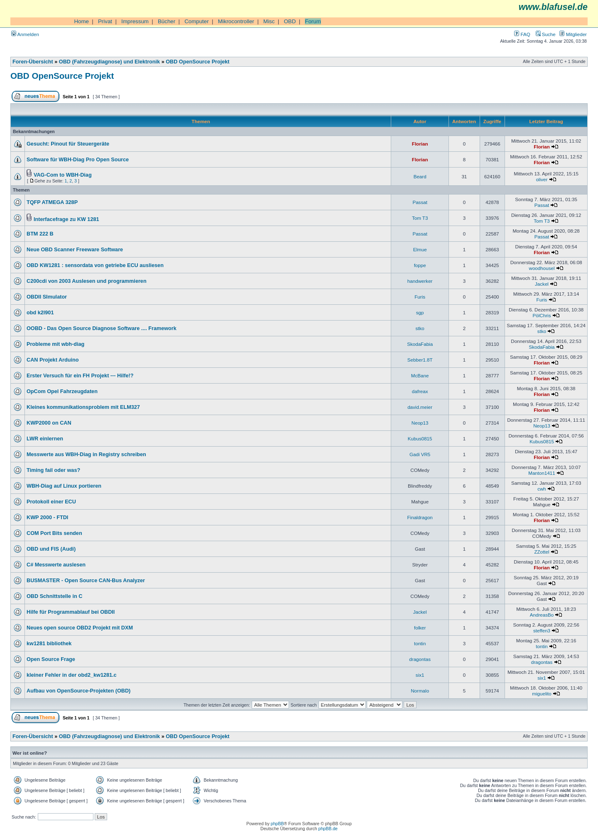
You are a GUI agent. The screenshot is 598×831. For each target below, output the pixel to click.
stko (420, 328)
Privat (105, 21)
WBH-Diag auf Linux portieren (64, 486)
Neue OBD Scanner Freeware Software (75, 250)
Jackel (542, 284)
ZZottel (541, 551)
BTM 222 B (40, 234)
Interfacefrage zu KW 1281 (66, 219)
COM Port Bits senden (54, 533)
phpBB (277, 823)
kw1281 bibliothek (49, 643)
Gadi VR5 (419, 454)
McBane (420, 375)
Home (81, 21)
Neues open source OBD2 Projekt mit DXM (80, 628)
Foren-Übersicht (32, 62)
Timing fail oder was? (53, 470)
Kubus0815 (420, 438)
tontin (420, 643)
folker (420, 627)
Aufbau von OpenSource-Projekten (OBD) (78, 691)
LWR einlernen (45, 439)
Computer (196, 21)
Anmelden (25, 34)
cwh (541, 488)
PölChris (542, 315)
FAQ (522, 34)
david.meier (419, 407)
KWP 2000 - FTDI (47, 517)
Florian (420, 143)
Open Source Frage (51, 659)
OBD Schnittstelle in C (54, 596)
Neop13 (420, 422)
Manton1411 (541, 473)
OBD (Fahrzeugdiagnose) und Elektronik (109, 62)
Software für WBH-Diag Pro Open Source (78, 160)
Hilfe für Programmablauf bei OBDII (71, 612)
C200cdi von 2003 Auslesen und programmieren (87, 281)
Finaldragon (420, 517)
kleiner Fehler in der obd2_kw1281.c (72, 675)
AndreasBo (542, 614)
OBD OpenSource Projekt (197, 62)
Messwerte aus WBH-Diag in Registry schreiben (86, 454)
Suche (546, 34)
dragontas (420, 659)
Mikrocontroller (236, 21)
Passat (419, 202)
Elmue (420, 249)
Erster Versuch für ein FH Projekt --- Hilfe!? (80, 376)
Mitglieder (573, 34)
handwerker (420, 281)
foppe (420, 265)
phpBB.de (328, 828)
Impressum (135, 21)
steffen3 (541, 630)
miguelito (541, 693)
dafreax (420, 391)
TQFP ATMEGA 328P (52, 202)
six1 (420, 675)
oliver (542, 179)
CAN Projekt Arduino (52, 360)
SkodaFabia (420, 344)
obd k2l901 (40, 313)
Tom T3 (420, 218)
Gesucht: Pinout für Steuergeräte (68, 144)
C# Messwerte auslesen (56, 565)
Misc (268, 21)
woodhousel (542, 268)
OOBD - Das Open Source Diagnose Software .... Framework (101, 328)
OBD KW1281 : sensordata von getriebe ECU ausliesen (95, 265)
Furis (419, 296)
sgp (420, 312)
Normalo (420, 690)
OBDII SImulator (47, 297)
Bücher (166, 21)
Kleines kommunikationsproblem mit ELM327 (83, 407)
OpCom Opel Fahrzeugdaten (62, 391)
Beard (420, 176)
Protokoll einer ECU (51, 502)
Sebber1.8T (420, 359)
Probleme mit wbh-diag (55, 344)
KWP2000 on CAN (49, 423)
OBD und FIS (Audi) (51, 549)
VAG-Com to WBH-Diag (63, 175)
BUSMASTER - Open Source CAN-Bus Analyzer (86, 580)
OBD (290, 21)
